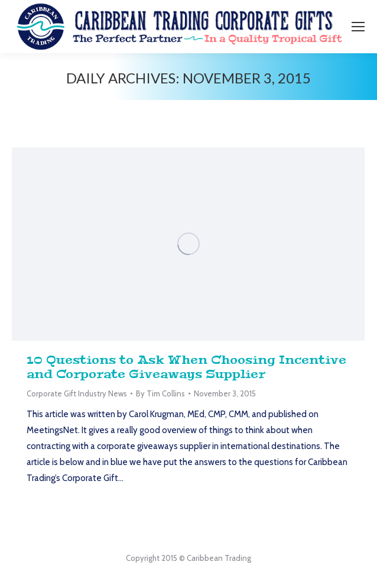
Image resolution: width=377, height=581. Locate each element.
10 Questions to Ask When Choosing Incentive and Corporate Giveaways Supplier (186, 367)
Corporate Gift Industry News (77, 393)
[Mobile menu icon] (358, 27)
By (160, 393)
